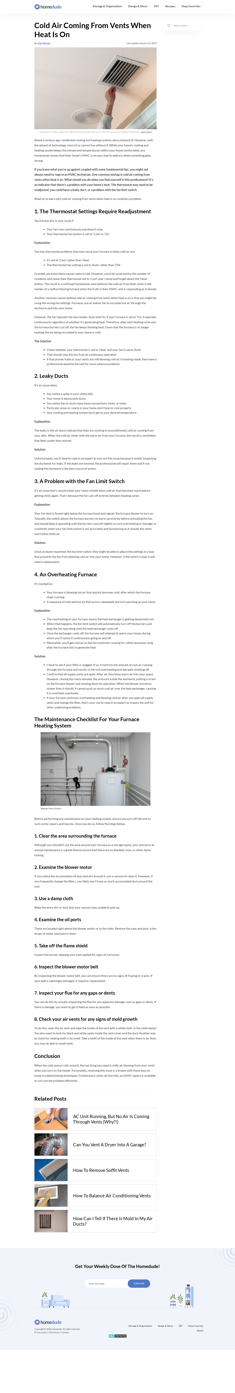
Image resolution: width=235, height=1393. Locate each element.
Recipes (170, 6)
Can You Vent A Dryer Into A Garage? (109, 1144)
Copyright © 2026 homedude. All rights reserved (57, 1329)
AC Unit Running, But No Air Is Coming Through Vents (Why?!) (111, 1119)
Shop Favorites (191, 6)
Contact (65, 1332)
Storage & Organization (107, 6)
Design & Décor (138, 6)
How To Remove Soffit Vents (101, 1170)
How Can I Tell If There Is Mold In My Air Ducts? (113, 1221)
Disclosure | (55, 1332)
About (200, 1330)
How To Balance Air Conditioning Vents (112, 1195)
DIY (156, 6)
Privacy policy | (41, 1332)
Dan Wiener (44, 43)
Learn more (146, 132)
